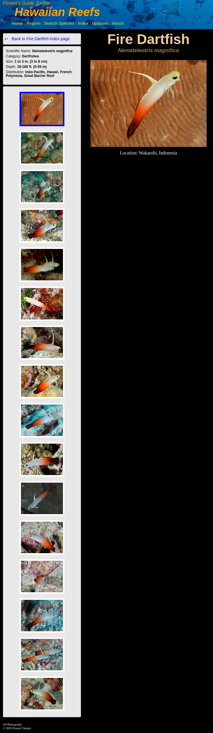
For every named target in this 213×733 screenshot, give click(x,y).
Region (33, 23)
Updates (100, 23)
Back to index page (40, 38)
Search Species (59, 23)
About (118, 23)
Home (17, 23)
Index (83, 23)
